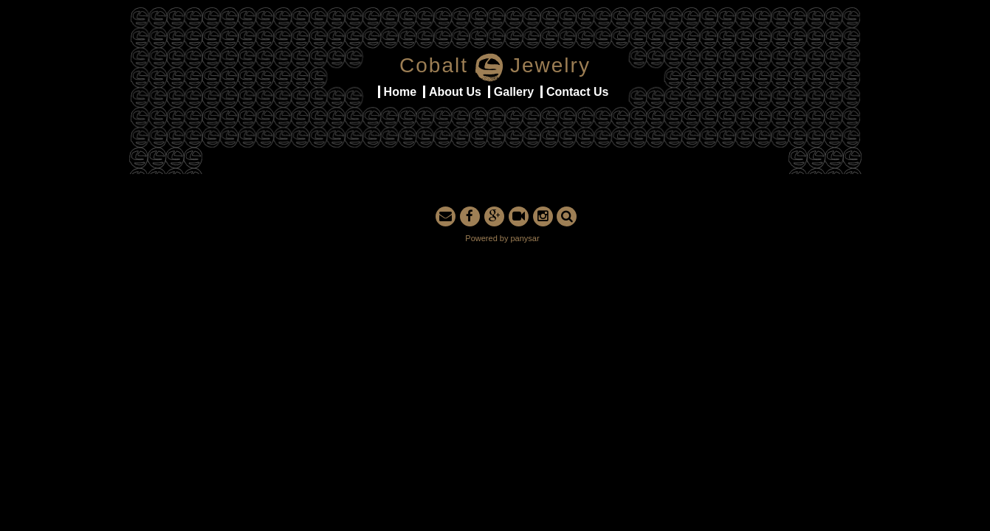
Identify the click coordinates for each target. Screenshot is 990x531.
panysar (525, 238)
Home (400, 92)
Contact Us (577, 92)
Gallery (514, 92)
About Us (455, 92)
